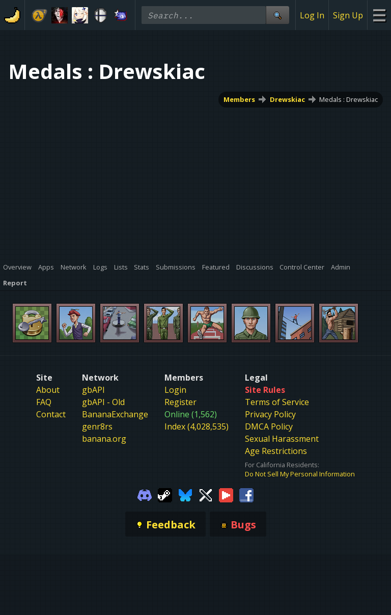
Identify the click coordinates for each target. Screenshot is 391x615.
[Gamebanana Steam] (165, 494)
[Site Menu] (379, 15)
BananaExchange (115, 414)
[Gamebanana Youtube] (226, 494)
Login (175, 389)
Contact (51, 414)
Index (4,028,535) (196, 426)
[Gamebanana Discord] (144, 494)
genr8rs (97, 426)
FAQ (43, 402)
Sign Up (348, 15)
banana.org (104, 438)
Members (239, 99)
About (48, 389)
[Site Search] (277, 15)
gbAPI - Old (103, 402)
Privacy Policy (270, 414)
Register (180, 402)
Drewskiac (287, 99)
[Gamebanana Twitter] (206, 494)
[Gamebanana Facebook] (246, 494)
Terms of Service (277, 402)
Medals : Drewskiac (348, 99)
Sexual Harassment (282, 438)
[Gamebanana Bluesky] (185, 494)
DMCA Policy (269, 426)
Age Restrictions (276, 451)
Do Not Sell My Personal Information (300, 473)
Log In (312, 15)
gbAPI (93, 389)
